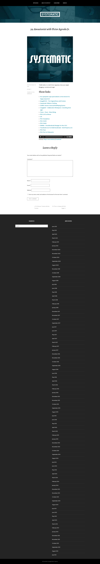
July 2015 (54, 415)
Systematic (50, 14)
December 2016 (56, 354)
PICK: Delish (43, 123)
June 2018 (54, 288)
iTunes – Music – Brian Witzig (48, 112)
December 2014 (56, 442)
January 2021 (55, 245)
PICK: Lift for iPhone (45, 114)
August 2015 (55, 412)
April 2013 (54, 520)
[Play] (40, 137)
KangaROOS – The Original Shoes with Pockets (53, 101)
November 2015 (56, 400)
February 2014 (55, 481)
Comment (30, 159)
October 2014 (55, 450)
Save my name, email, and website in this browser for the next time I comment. (48, 194)
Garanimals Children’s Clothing (48, 103)
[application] (56, 137)
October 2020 (55, 257)
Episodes (35, 3)
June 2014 (54, 466)
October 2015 (55, 404)
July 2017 (54, 327)
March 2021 (55, 238)
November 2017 (56, 315)
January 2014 (55, 485)
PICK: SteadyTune (45, 119)
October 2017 (55, 319)
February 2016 (55, 388)
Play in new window (49, 139)
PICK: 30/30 (43, 121)
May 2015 (54, 423)
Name (29, 180)
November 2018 (56, 269)
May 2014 (54, 470)
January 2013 (55, 531)
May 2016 (54, 377)
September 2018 (56, 276)
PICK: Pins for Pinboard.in (47, 132)
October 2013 (55, 497)
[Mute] (67, 137)
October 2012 (55, 543)
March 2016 (55, 385)
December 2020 (56, 249)
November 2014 (56, 446)
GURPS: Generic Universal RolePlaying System (52, 105)
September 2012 (56, 547)
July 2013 (54, 508)
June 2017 (54, 330)
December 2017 (56, 311)
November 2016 (56, 357)
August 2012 (55, 551)
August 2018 (55, 280)
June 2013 (54, 512)
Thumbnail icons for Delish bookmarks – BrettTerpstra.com (56, 127)
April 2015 (54, 427)
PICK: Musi (43, 130)
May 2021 (54, 230)
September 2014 (56, 454)
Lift (41, 116)
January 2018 (55, 307)
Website (29, 190)
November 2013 (56, 493)
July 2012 (54, 555)
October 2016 (55, 361)
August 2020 (55, 265)
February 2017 (55, 346)
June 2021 (54, 226)
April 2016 (54, 381)
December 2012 (56, 535)
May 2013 (54, 516)
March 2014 (55, 477)
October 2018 (55, 273)
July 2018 (54, 284)
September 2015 (56, 408)
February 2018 (55, 303)
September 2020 (56, 261)
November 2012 (56, 539)
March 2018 (55, 300)
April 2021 (54, 234)
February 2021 (55, 242)
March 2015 (55, 431)
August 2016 (55, 369)
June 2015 (54, 419)
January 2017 (55, 350)
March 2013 (55, 524)
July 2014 (54, 462)
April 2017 (54, 338)
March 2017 (55, 342)
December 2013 (56, 489)
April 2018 (54, 296)
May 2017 (54, 334)
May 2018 (54, 292)
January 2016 (55, 392)
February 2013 (55, 527)
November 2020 (56, 253)
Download (58, 139)
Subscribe (57, 3)
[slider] (70, 137)
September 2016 (56, 365)
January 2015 (55, 439)
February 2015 (55, 435)
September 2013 (56, 500)
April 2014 (54, 473)
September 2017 (56, 323)
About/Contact (46, 3)
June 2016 (54, 373)
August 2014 (55, 458)
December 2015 (56, 396)
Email (29, 185)
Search (65, 3)
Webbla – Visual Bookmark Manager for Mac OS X (53, 125)
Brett (29, 89)
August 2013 (55, 504)
